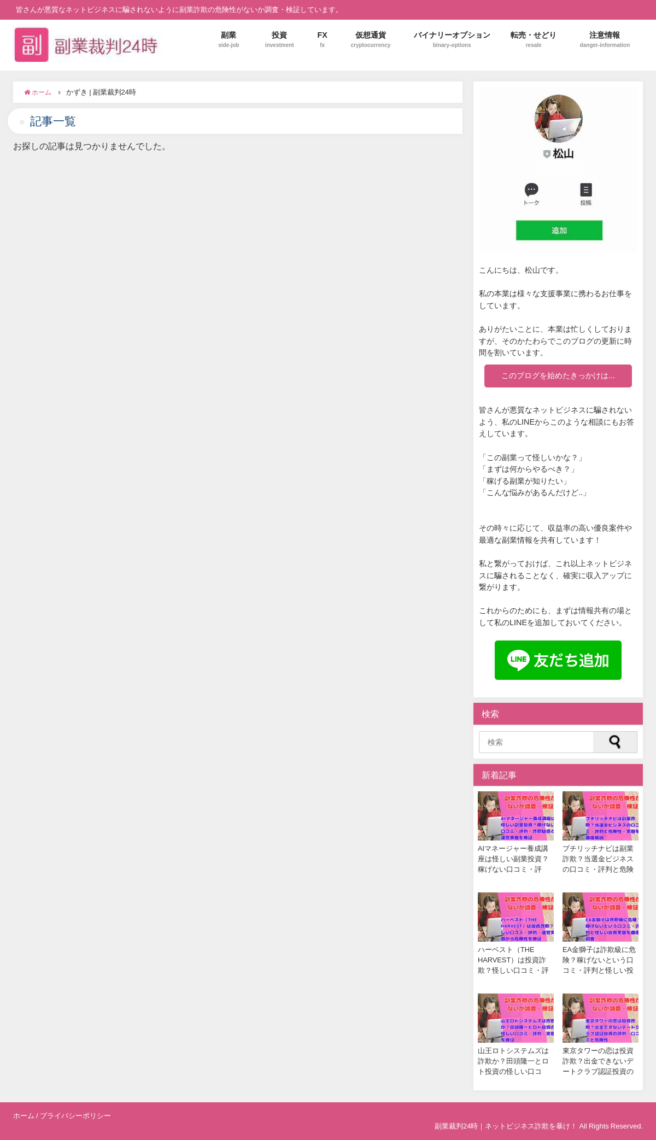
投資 (279, 39)
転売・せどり (534, 39)
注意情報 (605, 39)
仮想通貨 (370, 39)
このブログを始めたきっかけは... (558, 375)
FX (322, 39)
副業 (228, 39)
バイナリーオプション (452, 39)
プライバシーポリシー (75, 1115)
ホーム (23, 1115)
